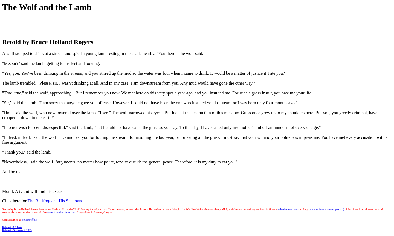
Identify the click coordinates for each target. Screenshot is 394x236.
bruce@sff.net (29, 219)
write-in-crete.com (287, 209)
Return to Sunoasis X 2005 (17, 230)
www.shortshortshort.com (61, 212)
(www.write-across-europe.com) (326, 209)
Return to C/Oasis (12, 227)
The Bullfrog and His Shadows (55, 200)
